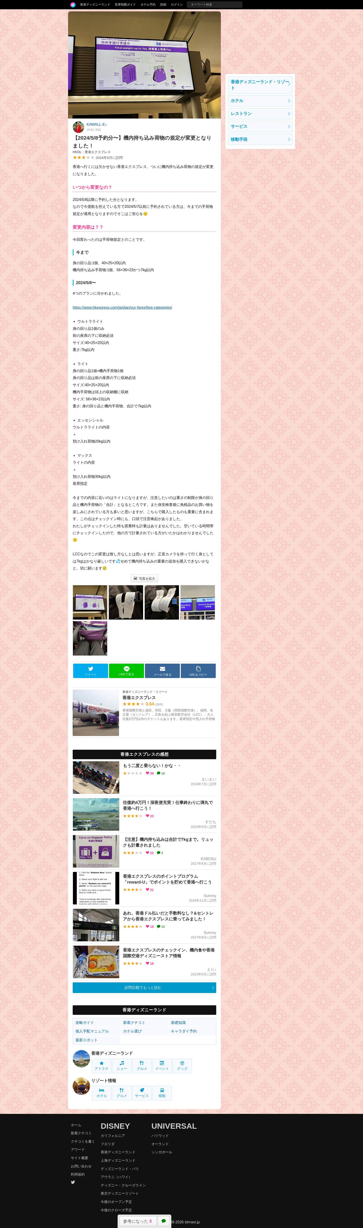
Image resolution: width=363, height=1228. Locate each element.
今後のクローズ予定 (116, 1210)
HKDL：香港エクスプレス (92, 152)
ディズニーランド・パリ (120, 1169)
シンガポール (161, 1152)
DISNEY (115, 1126)
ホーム (76, 1125)
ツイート (91, 671)
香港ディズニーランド (95, 4)
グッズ (182, 1065)
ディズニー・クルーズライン (123, 1185)
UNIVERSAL (174, 1126)
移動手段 (239, 139)
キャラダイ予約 (184, 1031)
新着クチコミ (134, 1023)
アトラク (102, 1065)
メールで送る (162, 671)
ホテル (102, 1093)
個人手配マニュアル (92, 1031)
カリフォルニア (113, 1136)
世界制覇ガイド (125, 4)
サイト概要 (79, 1158)
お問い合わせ (81, 1166)
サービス (142, 1093)
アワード (78, 1149)
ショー (122, 1065)
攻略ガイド (84, 1023)
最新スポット (86, 1040)
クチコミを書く (83, 1141)
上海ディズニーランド (118, 1160)
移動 (162, 1093)
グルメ (142, 1065)
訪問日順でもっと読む (143, 988)
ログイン (177, 4)
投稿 (163, 4)
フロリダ (108, 1144)
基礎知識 (178, 1023)
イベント (162, 1065)
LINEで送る (126, 671)
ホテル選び (132, 1031)
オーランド (160, 1144)
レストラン (241, 113)
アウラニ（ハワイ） (116, 1177)
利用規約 (78, 1174)
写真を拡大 (144, 578)
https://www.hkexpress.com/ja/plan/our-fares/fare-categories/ (122, 307)
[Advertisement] (260, 40)
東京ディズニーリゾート (120, 1193)
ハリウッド (160, 1136)
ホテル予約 (148, 4)
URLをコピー (198, 671)
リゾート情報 (103, 1080)
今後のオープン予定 (116, 1202)
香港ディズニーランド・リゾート (260, 85)
